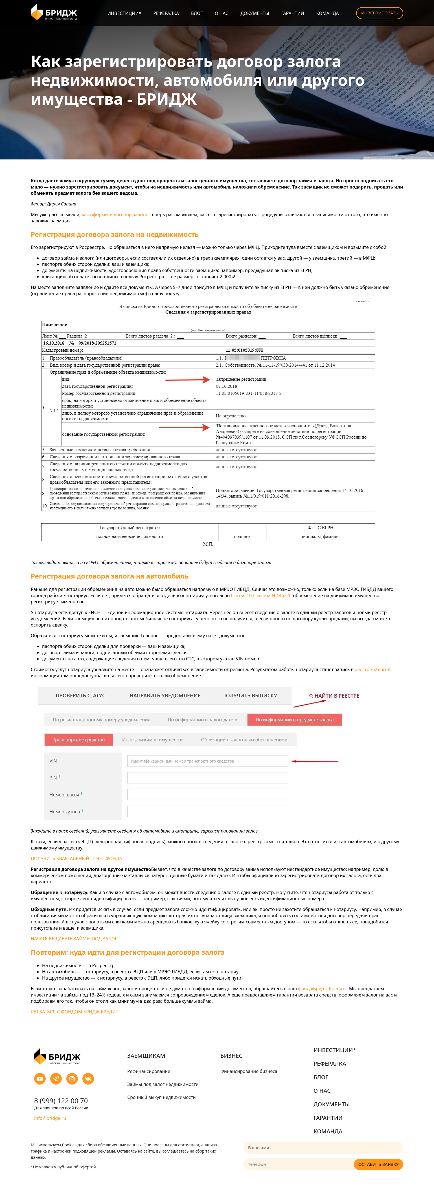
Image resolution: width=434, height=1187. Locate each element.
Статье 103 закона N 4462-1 (261, 595)
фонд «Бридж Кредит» (322, 988)
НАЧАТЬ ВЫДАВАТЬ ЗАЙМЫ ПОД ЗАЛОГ (74, 939)
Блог (197, 13)
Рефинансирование (148, 1071)
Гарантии (292, 13)
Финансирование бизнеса (248, 1071)
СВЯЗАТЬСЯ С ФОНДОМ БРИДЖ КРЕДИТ (74, 1012)
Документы (254, 13)
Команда (327, 13)
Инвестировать (379, 12)
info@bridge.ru (50, 1118)
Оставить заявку (378, 1164)
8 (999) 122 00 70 (61, 1100)
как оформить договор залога (114, 214)
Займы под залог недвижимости (163, 1084)
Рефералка (166, 13)
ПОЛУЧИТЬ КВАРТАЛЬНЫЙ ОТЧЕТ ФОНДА (76, 858)
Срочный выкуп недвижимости (161, 1097)
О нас (221, 13)
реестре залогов (372, 669)
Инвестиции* (124, 13)
